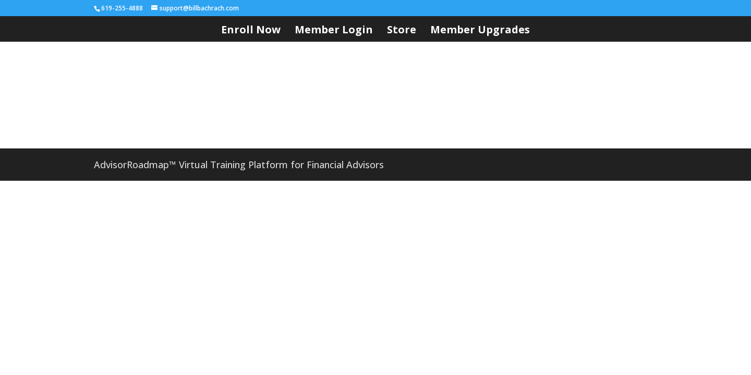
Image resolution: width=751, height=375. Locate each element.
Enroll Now (251, 31)
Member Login (334, 31)
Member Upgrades (480, 31)
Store (401, 31)
